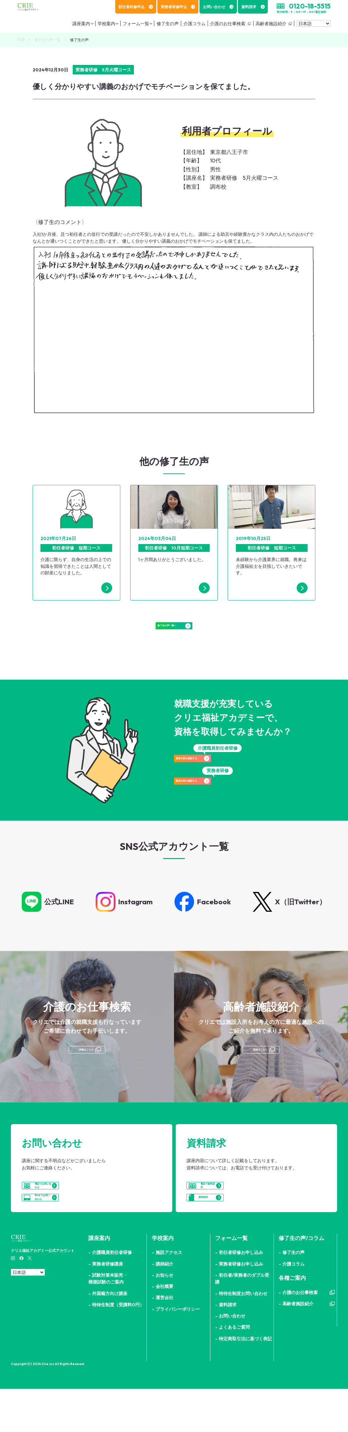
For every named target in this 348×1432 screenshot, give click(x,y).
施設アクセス (169, 1295)
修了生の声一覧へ (174, 632)
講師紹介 (164, 1307)
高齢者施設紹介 (269, 25)
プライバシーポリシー (178, 1352)
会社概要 (164, 1329)
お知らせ (164, 1318)
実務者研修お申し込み (241, 1307)
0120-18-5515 (310, 6)
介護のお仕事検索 (225, 25)
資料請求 (253, 6)
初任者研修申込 (135, 6)
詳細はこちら (85, 1067)
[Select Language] (314, 25)
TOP (20, 39)
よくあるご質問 (234, 1370)
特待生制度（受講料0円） (118, 1347)
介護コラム (293, 1307)
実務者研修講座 (107, 1307)
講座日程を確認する (217, 775)
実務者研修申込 (178, 6)
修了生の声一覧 (47, 39)
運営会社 (164, 1341)
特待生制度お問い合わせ (243, 1336)
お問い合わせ (218, 6)
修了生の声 (293, 1295)
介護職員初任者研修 (112, 1295)
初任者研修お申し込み (241, 1295)
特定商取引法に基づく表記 (245, 1381)
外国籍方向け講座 (109, 1336)
